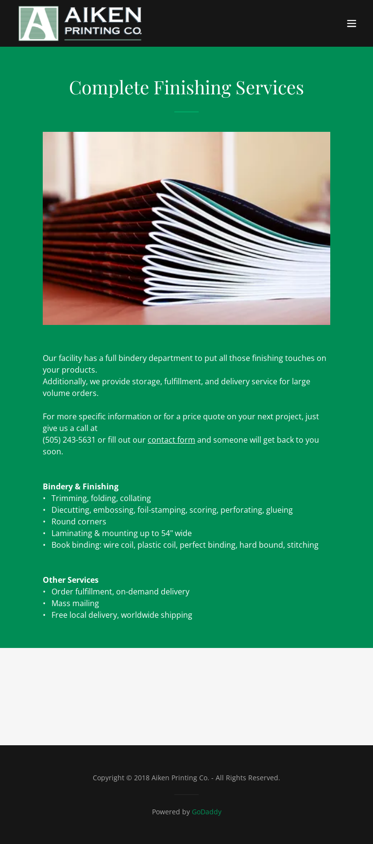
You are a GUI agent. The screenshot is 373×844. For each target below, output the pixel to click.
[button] (351, 23)
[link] (79, 23)
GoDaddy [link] (206, 811)
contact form (171, 439)
